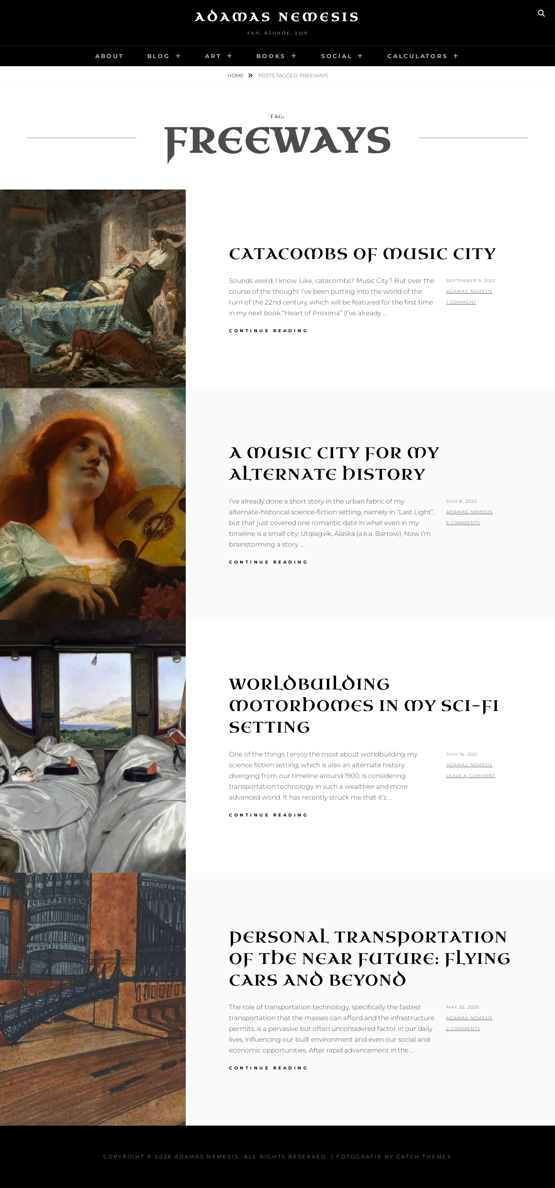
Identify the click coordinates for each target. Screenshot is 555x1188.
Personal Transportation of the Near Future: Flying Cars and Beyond (370, 959)
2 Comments (463, 1028)
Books (271, 56)
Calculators (417, 56)
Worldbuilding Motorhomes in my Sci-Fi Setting (364, 706)
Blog (158, 56)
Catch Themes (424, 1156)
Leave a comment (471, 775)
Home (236, 75)
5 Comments (463, 522)
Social (337, 56)
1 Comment (461, 302)
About (109, 56)
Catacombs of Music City (362, 254)
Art (213, 56)
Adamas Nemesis (277, 17)
